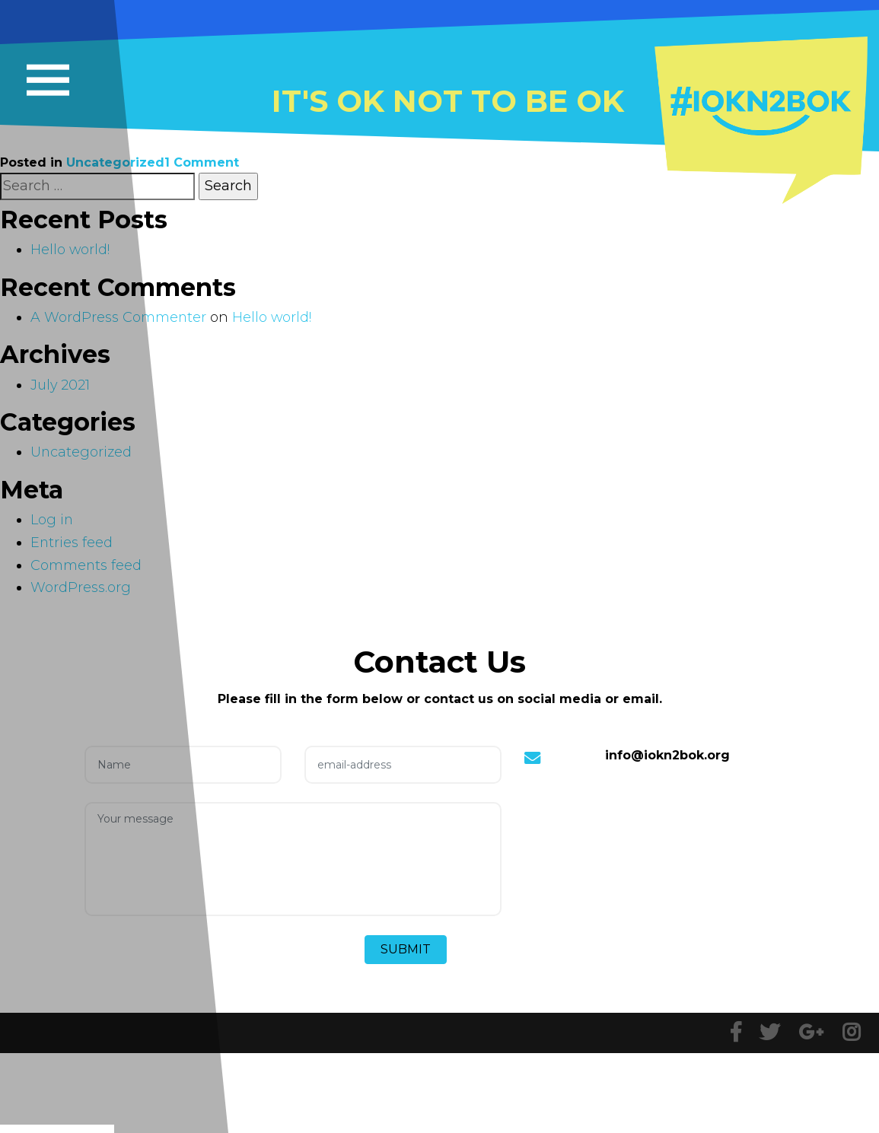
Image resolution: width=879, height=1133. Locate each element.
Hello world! (273, 317)
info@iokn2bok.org (667, 755)
